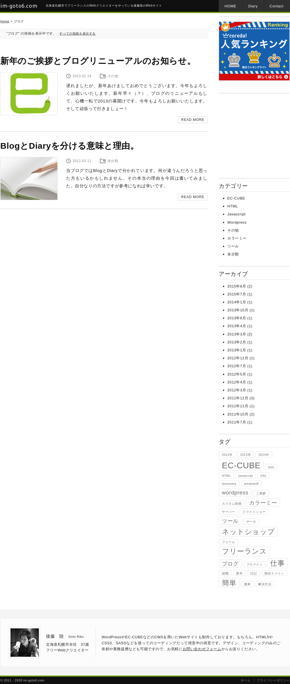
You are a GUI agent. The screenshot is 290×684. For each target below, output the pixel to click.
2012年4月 (236, 382)
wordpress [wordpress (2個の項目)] (235, 493)
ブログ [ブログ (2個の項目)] (230, 564)
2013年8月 (236, 318)
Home (4, 21)
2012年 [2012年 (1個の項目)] (227, 454)
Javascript (236, 214)
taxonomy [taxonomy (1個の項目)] (229, 483)
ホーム (246, 680)
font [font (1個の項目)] (271, 467)
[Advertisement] (254, 133)
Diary (253, 6)
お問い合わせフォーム (202, 649)
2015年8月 (236, 286)
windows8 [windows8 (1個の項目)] (251, 483)
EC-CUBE (236, 198)
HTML (232, 206)
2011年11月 (237, 406)
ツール (233, 246)
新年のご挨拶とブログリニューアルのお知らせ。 (98, 61)
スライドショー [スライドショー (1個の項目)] (254, 511)
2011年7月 (236, 422)
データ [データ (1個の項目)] (251, 521)
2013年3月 (236, 334)
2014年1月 (236, 302)
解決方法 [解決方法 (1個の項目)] (264, 584)
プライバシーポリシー (273, 680)
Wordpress (237, 222)
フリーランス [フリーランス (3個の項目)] (244, 551)
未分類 (233, 254)
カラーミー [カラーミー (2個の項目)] (263, 503)
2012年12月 (237, 358)
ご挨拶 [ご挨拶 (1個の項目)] (261, 493)
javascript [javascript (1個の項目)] (245, 475)
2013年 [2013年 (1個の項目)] (245, 454)
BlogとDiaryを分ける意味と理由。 (69, 145)
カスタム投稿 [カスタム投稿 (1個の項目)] (232, 503)
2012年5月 (236, 374)
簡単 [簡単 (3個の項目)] (229, 583)
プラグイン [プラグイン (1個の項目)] (254, 564)
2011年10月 (237, 414)
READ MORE (192, 120)
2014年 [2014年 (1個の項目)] (264, 454)
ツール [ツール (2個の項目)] (230, 521)
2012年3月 (236, 390)
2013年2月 (236, 342)
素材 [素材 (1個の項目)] (247, 584)
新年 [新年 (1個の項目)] (239, 573)
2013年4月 (236, 326)
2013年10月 (237, 310)
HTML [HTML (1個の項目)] (226, 475)
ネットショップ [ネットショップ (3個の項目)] (248, 532)
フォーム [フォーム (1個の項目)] (228, 542)
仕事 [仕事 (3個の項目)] (277, 563)
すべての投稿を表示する (77, 33)
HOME (230, 6)
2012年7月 (236, 366)
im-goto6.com (18, 5)
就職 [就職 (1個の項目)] (225, 573)
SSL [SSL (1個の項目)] (263, 475)
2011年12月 (237, 398)
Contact (276, 6)
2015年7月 (236, 294)
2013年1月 (236, 350)
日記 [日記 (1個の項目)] (253, 573)
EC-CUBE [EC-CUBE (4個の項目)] (241, 465)
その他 (233, 230)
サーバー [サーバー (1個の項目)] (228, 511)
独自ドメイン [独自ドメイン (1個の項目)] (274, 573)
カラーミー (237, 238)
